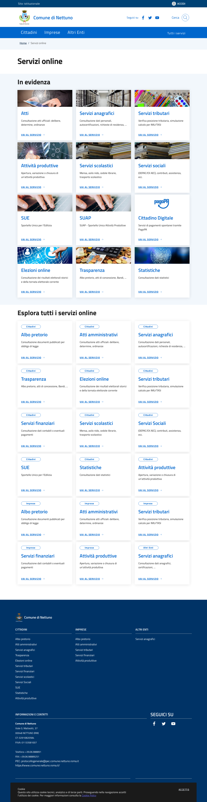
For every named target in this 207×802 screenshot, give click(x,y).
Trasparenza (22, 655)
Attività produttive (25, 698)
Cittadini (31, 326)
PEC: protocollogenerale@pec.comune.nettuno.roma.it (47, 761)
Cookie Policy (89, 795)
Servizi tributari (24, 666)
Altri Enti (148, 547)
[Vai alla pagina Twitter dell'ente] (148, 17)
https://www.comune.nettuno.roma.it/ (37, 765)
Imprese (30, 503)
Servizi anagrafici (25, 650)
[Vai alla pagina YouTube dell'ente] (156, 17)
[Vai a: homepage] (47, 17)
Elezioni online (23, 660)
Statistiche (21, 693)
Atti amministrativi (26, 644)
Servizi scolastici (24, 677)
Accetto (184, 789)
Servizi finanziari (24, 671)
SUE (17, 687)
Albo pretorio (22, 639)
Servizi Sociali (23, 682)
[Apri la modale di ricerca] (185, 17)
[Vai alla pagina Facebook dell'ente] (141, 17)
